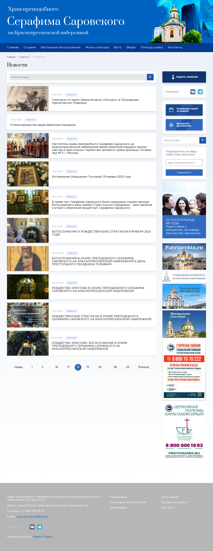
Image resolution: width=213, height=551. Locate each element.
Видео (131, 47)
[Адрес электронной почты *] (184, 162)
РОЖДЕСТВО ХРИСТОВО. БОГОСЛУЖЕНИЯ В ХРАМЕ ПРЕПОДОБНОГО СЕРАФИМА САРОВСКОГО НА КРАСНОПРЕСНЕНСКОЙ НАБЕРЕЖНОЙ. (89, 346)
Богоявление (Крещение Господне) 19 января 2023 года (91, 177)
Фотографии (170, 497)
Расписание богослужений (61, 47)
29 (127, 367)
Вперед (143, 367)
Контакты (175, 47)
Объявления (118, 508)
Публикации (118, 497)
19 (87, 367)
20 (100, 367)
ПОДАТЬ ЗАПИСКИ (187, 77)
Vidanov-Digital (42, 537)
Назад (18, 367)
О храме (30, 47)
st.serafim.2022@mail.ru (33, 517)
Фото (118, 47)
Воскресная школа (174, 502)
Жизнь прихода (97, 47)
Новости (71, 95)
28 (115, 367)
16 (56, 367)
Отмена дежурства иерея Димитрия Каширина (42, 125)
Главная (13, 47)
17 (68, 367)
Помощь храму (152, 47)
